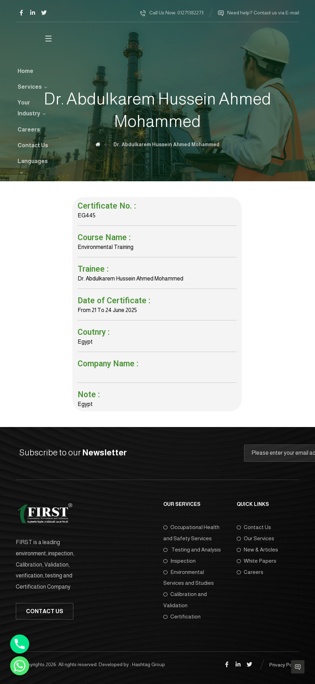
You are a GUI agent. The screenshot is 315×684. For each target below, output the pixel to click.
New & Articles (257, 550)
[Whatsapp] (19, 665)
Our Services (255, 539)
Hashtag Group (148, 665)
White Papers (256, 561)
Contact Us (254, 527)
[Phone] (19, 644)
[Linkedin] (32, 12)
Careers (250, 572)
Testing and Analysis (192, 550)
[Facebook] (21, 12)
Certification (182, 617)
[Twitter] (44, 12)
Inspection (179, 561)
